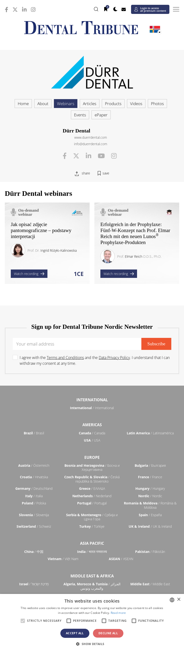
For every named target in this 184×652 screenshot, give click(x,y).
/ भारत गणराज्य (92, 551)
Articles (89, 103)
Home (23, 103)
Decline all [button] (108, 633)
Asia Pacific (92, 543)
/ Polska (34, 503)
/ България (150, 465)
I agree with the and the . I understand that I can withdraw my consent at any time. (95, 360)
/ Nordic (150, 496)
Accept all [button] (75, 633)
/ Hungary (150, 488)
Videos (136, 103)
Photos (157, 103)
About (42, 103)
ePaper (101, 115)
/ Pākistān (150, 551)
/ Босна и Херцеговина (92, 467)
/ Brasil (34, 433)
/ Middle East (150, 584)
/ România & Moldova (150, 505)
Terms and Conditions (65, 357)
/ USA (92, 440)
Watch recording (29, 273)
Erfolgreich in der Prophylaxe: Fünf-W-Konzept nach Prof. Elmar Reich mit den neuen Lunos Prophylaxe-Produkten (135, 233)
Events (80, 115)
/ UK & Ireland (150, 526)
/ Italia (34, 496)
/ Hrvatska (34, 477)
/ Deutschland (33, 488)
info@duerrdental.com (90, 144)
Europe (92, 457)
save (106, 173)
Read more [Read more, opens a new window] (118, 613)
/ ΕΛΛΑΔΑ (92, 488)
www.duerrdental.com (90, 137)
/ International (92, 408)
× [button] (178, 599)
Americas (92, 424)
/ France (150, 477)
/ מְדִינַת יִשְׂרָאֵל (34, 584)
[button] (92, 643)
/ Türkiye (91, 526)
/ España (150, 515)
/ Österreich (33, 465)
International (92, 399)
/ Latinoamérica (150, 433)
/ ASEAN (121, 558)
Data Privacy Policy (114, 357)
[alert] (92, 623)
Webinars (65, 103)
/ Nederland (91, 496)
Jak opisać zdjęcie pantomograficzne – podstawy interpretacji (41, 230)
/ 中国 (33, 551)
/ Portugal (92, 503)
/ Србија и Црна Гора (92, 517)
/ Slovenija (34, 515)
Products (113, 103)
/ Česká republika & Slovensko (92, 479)
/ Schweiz (34, 526)
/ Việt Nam (63, 558)
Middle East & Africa (92, 576)
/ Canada (92, 433)
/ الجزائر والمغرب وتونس (92, 586)
